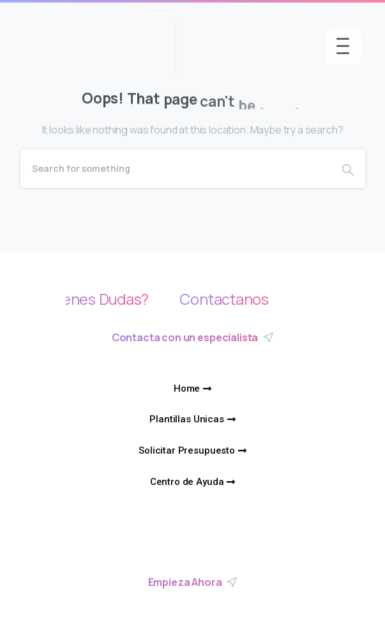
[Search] (175, 169)
